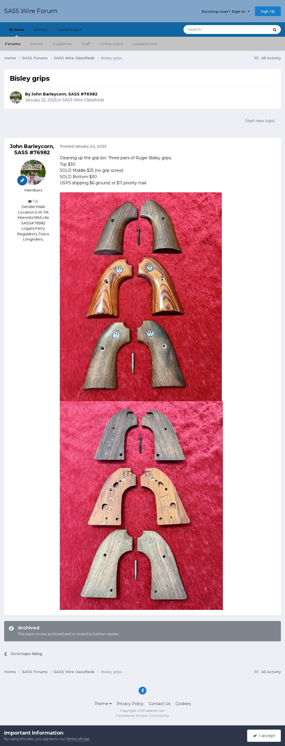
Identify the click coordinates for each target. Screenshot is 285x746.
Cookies (183, 703)
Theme (103, 703)
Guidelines (62, 43)
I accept (264, 735)
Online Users (111, 43)
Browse (16, 32)
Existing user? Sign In (226, 11)
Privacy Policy (130, 703)
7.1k (33, 201)
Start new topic (260, 120)
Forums (13, 43)
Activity (40, 29)
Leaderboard (145, 43)
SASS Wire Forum (30, 11)
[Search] (212, 29)
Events (37, 43)
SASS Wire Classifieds (83, 99)
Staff (86, 43)
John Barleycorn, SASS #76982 (64, 94)
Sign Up (268, 11)
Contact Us (159, 703)
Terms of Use (77, 739)
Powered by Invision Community (142, 715)
